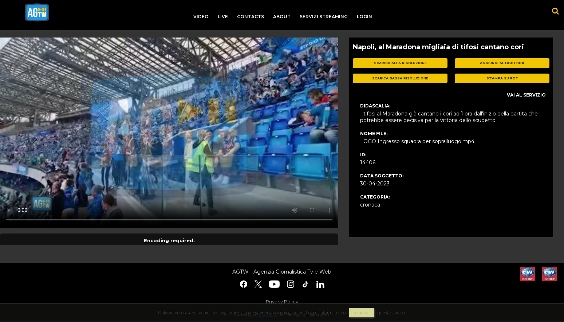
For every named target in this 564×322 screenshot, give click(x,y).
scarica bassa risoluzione (400, 78)
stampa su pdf (502, 78)
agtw (37, 12)
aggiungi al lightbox (502, 63)
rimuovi (362, 312)
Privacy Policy (282, 302)
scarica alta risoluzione (400, 63)
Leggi (311, 312)
